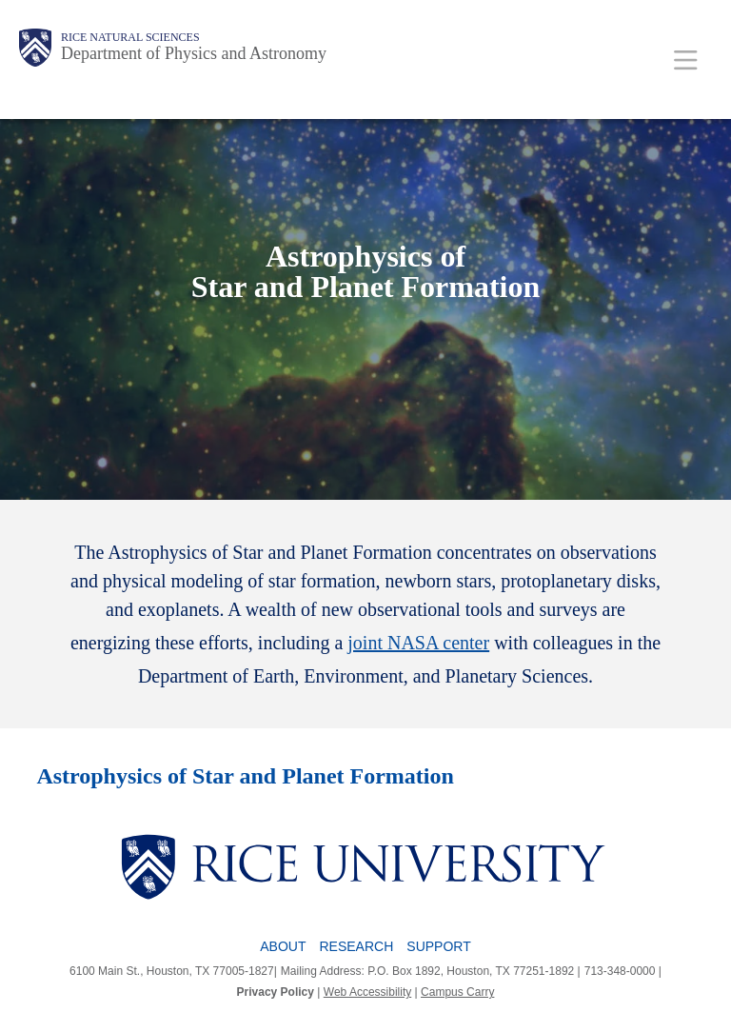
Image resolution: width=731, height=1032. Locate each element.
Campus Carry (457, 992)
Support (438, 946)
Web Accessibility (367, 992)
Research (357, 946)
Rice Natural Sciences (130, 37)
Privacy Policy (275, 992)
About (283, 946)
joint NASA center (418, 642)
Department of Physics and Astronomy (193, 53)
